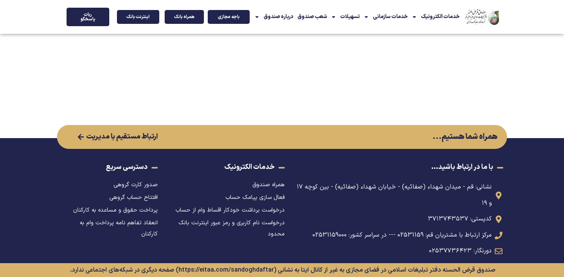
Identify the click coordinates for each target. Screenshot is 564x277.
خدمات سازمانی (386, 16)
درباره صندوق (274, 16)
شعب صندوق (312, 17)
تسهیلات (345, 16)
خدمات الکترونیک (436, 16)
